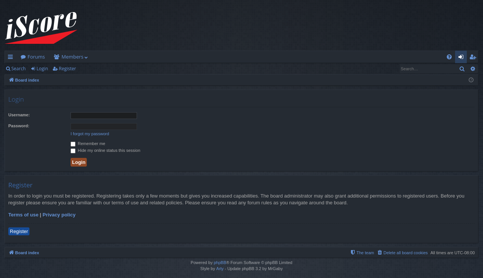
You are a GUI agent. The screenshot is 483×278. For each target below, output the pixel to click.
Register (67, 68)
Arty (220, 268)
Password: (18, 126)
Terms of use (23, 215)
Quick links (12, 58)
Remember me (88, 143)
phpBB (220, 262)
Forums (36, 56)
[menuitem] (449, 57)
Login (42, 68)
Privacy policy (59, 215)
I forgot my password (90, 133)
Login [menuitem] (462, 58)
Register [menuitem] (474, 58)
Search (18, 68)
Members (72, 56)
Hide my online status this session (105, 150)
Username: (19, 115)
